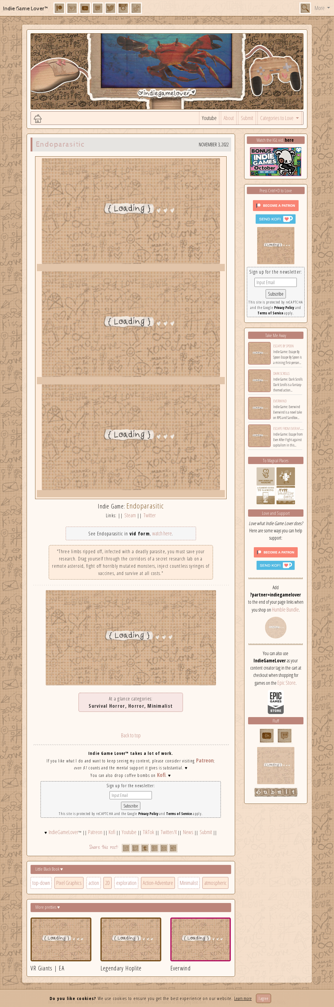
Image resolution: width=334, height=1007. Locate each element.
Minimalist (189, 882)
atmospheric (215, 882)
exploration (126, 882)
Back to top (131, 735)
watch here (162, 533)
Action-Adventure (158, 882)
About (229, 118)
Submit (247, 118)
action (93, 882)
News (188, 832)
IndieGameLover (63, 832)
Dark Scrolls (281, 373)
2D (107, 882)
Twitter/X (169, 832)
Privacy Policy (148, 813)
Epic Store (286, 682)
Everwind (280, 401)
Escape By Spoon (283, 346)
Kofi (161, 774)
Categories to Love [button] (277, 118)
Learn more (243, 998)
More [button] (320, 7)
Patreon (205, 760)
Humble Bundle (285, 609)
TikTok (148, 832)
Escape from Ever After (289, 428)
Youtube (209, 118)
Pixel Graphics (69, 882)
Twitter (149, 515)
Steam (130, 515)
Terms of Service (179, 813)
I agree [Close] (263, 998)
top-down (41, 882)
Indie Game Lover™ (26, 8)
